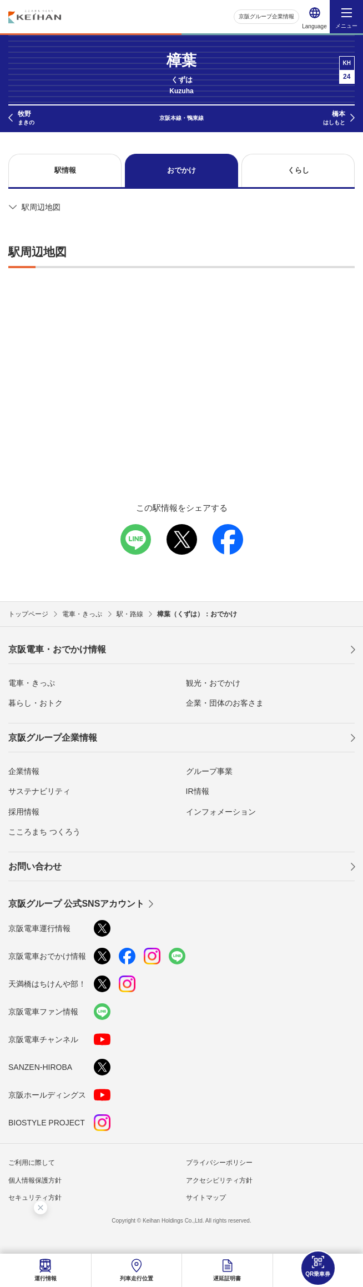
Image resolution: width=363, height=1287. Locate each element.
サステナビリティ (39, 791)
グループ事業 (209, 771)
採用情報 (23, 811)
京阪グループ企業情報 (266, 16)
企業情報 (23, 771)
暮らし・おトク (35, 702)
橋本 (334, 118)
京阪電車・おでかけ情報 (57, 649)
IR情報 (197, 791)
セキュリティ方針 (35, 1197)
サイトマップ (206, 1197)
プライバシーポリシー (219, 1163)
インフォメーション (221, 811)
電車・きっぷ (31, 682)
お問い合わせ (35, 866)
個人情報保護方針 (35, 1180)
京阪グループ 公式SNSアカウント (76, 903)
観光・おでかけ (213, 682)
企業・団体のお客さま (225, 702)
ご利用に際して (31, 1163)
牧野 (26, 118)
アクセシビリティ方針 (219, 1180)
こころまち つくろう (44, 831)
